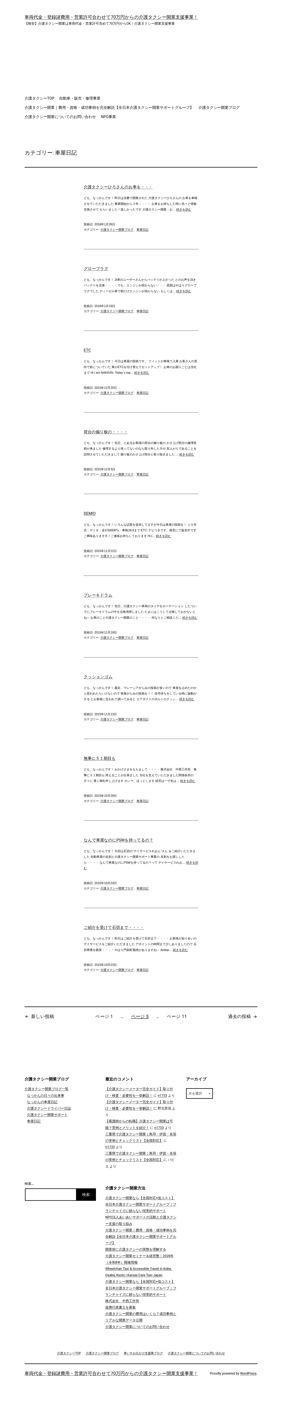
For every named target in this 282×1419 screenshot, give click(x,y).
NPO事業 (108, 116)
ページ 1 (104, 1016)
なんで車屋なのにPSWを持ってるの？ (118, 840)
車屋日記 (142, 229)
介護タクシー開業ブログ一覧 (47, 1089)
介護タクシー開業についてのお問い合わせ (60, 116)
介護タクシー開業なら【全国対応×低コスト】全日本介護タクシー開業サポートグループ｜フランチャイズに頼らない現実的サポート (140, 1204)
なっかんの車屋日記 (42, 1102)
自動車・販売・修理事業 (79, 98)
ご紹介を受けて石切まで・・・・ (114, 927)
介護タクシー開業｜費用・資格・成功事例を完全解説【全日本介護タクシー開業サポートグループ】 (109, 107)
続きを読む (183, 209)
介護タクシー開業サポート (47, 1115)
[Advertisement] (141, 59)
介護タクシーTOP (39, 98)
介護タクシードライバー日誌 (49, 1108)
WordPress (248, 1373)
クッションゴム (98, 677)
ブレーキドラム (98, 595)
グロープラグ (96, 268)
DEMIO (90, 513)
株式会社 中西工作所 (122, 1301)
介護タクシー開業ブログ (219, 107)
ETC (87, 350)
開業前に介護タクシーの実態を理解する (135, 1249)
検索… (29, 1184)
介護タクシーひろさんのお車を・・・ (118, 187)
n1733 (162, 1095)
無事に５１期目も (100, 758)
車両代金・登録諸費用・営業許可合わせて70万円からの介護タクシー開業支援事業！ (111, 17)
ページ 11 (177, 1016)
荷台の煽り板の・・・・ (106, 432)
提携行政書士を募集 (120, 1307)
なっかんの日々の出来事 (45, 1095)
